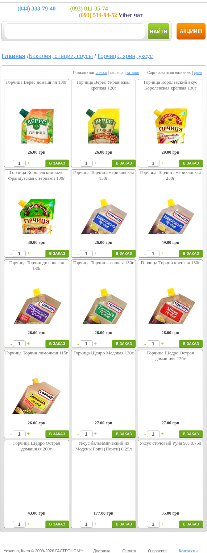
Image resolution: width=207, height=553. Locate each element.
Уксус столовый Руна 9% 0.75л (170, 443)
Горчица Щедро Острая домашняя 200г (36, 446)
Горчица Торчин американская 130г (103, 175)
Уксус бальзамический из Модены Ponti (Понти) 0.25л (103, 446)
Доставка (101, 551)
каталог (133, 73)
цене (198, 73)
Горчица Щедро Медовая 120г (103, 353)
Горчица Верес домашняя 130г (36, 82)
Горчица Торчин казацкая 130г (103, 262)
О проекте (157, 551)
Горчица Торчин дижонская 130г (36, 265)
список (101, 73)
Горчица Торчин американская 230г (170, 175)
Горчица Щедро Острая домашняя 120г (170, 355)
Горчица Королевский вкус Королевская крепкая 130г (170, 85)
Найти (158, 31)
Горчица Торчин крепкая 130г (170, 262)
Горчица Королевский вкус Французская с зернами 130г (36, 175)
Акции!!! (191, 31)
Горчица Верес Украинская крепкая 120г (103, 85)
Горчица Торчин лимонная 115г (36, 353)
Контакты (188, 551)
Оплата (129, 551)
